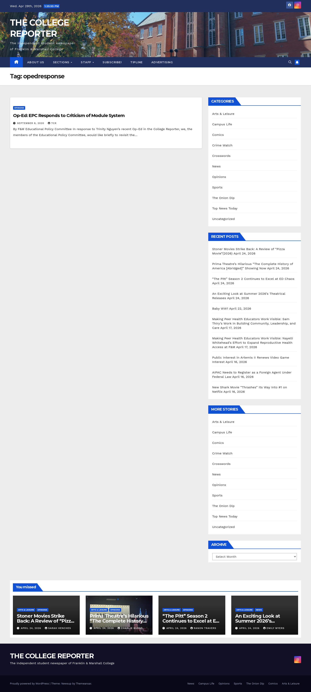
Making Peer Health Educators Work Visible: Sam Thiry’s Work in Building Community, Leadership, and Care (254, 323)
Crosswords (221, 156)
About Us (35, 62)
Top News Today (225, 208)
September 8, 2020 (31, 123)
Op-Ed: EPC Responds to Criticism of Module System (69, 115)
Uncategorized (223, 219)
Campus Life (222, 124)
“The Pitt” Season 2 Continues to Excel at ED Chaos (253, 279)
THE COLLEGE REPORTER (52, 656)
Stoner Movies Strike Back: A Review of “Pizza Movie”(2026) (45, 621)
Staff (86, 62)
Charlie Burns (130, 628)
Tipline (136, 62)
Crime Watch (222, 145)
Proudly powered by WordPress (30, 683)
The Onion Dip (223, 198)
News (216, 166)
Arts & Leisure (223, 114)
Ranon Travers (203, 628)
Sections (61, 62)
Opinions (19, 108)
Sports (217, 187)
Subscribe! (112, 62)
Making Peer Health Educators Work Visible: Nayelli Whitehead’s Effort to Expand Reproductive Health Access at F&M (252, 342)
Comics (218, 135)
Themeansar (83, 683)
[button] (290, 62)
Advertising (162, 62)
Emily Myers (273, 628)
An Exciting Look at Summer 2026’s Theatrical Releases (258, 621)
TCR (52, 123)
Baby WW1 (220, 308)
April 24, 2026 (31, 628)
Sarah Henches (58, 628)
